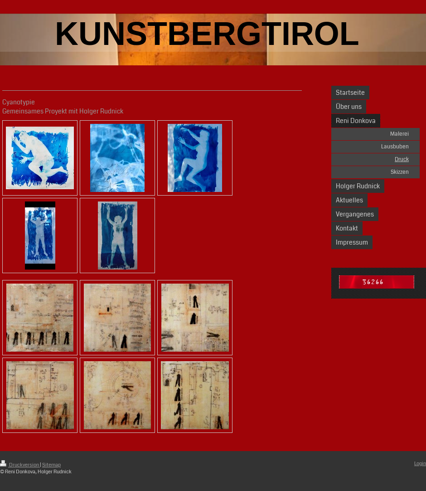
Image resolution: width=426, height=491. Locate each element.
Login (420, 463)
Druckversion (20, 465)
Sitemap (51, 465)
